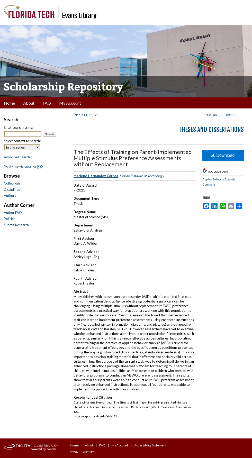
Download (223, 155)
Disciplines (12, 189)
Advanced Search (17, 157)
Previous (211, 114)
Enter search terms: (18, 127)
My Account (120, 445)
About (89, 445)
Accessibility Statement (150, 445)
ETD (86, 114)
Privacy (74, 451)
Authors (10, 196)
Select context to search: (22, 141)
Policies (9, 219)
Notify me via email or (23, 166)
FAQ (102, 445)
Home (76, 114)
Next (229, 114)
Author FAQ (13, 212)
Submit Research (16, 225)
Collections (12, 183)
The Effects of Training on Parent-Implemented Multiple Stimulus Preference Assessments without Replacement (133, 158)
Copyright (88, 451)
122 (95, 114)
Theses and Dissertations (211, 129)
